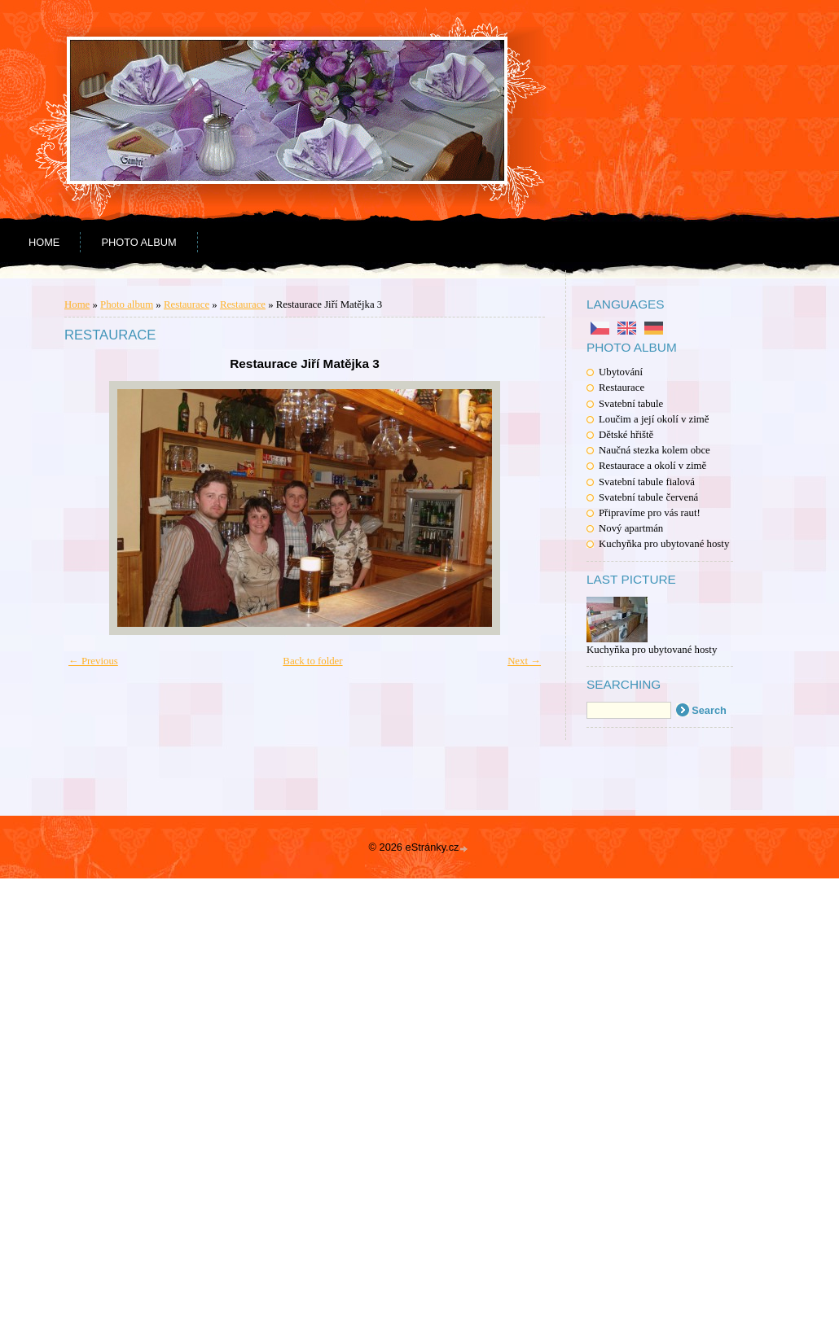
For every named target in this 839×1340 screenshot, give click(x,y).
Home (44, 242)
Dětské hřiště (626, 434)
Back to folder (312, 661)
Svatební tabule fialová (647, 482)
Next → (524, 661)
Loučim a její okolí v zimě (654, 419)
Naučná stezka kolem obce (654, 450)
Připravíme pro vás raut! (650, 513)
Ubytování (621, 372)
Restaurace (621, 387)
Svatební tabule (631, 403)
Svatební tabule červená (648, 497)
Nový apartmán (631, 528)
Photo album (138, 242)
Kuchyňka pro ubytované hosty (664, 544)
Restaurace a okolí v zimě (652, 465)
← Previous (93, 661)
